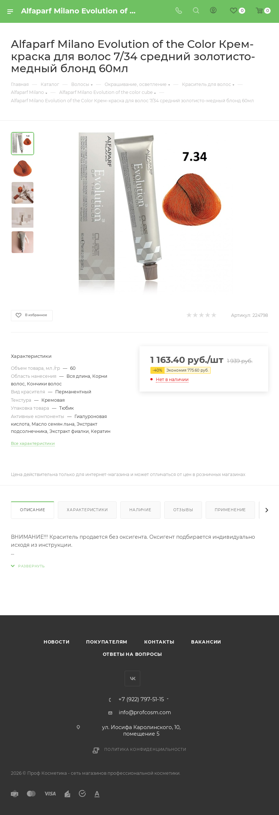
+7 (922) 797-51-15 (141, 699)
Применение (230, 510)
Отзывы (183, 510)
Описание (32, 510)
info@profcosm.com (145, 712)
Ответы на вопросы (132, 654)
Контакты (159, 642)
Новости (57, 642)
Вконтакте (132, 678)
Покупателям (107, 642)
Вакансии (206, 642)
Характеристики (87, 510)
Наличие (140, 510)
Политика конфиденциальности (145, 749)
